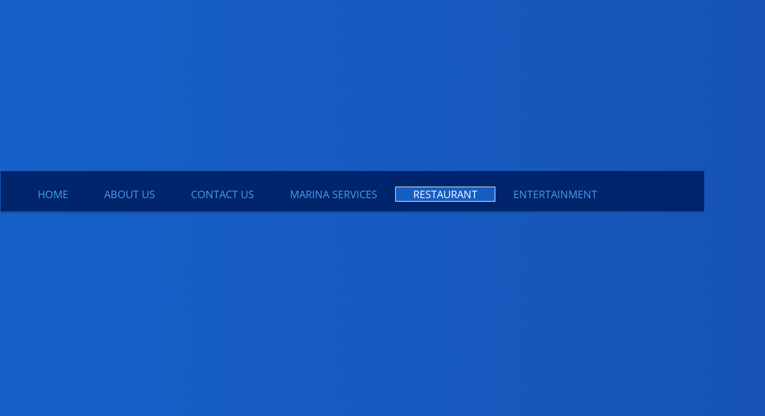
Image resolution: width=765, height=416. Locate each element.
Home (53, 194)
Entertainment (555, 194)
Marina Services (333, 194)
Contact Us (222, 194)
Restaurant (445, 194)
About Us (129, 194)
